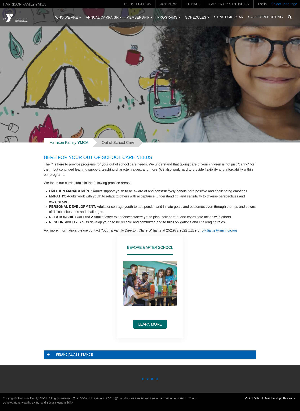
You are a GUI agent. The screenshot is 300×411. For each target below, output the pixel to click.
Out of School (254, 398)
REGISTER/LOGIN (137, 4)
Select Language (284, 4)
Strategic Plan (228, 17)
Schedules (197, 17)
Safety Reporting (265, 17)
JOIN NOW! (168, 4)
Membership (139, 17)
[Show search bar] (291, 17)
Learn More (150, 324)
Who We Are (68, 17)
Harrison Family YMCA (69, 142)
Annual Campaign (104, 17)
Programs (168, 17)
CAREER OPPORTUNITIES (229, 4)
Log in (262, 4)
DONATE (192, 4)
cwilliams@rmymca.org (219, 230)
